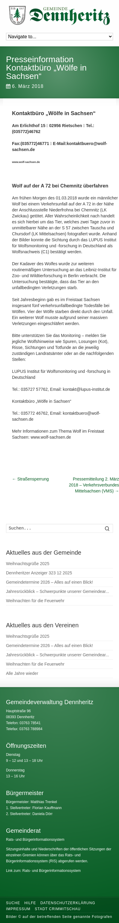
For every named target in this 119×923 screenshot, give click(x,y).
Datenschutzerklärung (67, 903)
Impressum (18, 909)
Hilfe (30, 903)
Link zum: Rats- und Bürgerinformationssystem (43, 871)
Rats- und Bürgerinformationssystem (35, 839)
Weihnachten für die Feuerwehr (35, 600)
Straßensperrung (30, 479)
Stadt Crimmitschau (58, 909)
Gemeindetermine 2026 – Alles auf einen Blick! (49, 582)
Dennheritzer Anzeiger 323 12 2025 (39, 572)
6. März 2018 (24, 86)
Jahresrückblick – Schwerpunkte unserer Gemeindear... (57, 591)
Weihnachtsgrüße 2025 (27, 563)
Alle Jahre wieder (22, 673)
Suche (13, 903)
